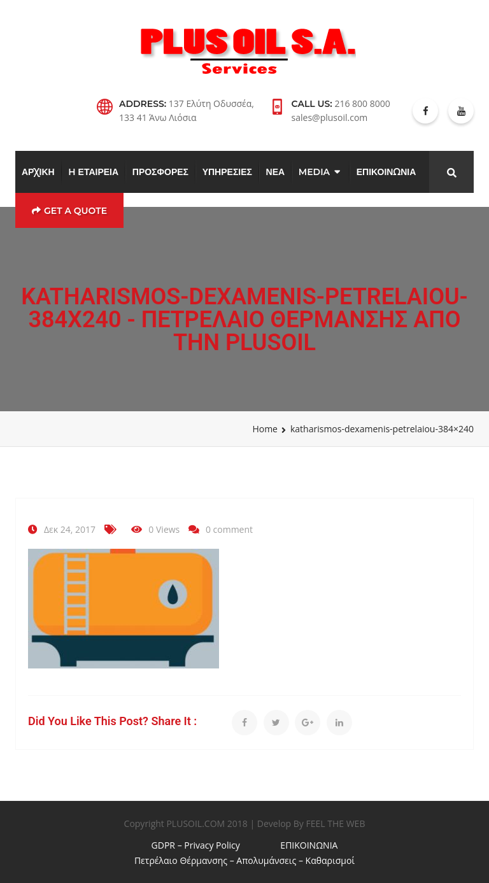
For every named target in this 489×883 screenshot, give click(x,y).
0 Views (164, 529)
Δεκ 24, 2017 (70, 529)
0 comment (229, 529)
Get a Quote (69, 210)
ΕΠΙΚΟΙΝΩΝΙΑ (386, 172)
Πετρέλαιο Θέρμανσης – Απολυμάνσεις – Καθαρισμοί (244, 860)
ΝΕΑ (275, 172)
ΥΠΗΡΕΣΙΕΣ (227, 172)
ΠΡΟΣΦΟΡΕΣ (160, 172)
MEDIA (314, 172)
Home (265, 429)
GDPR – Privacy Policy (196, 845)
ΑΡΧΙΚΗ (38, 172)
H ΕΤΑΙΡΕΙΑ (93, 172)
